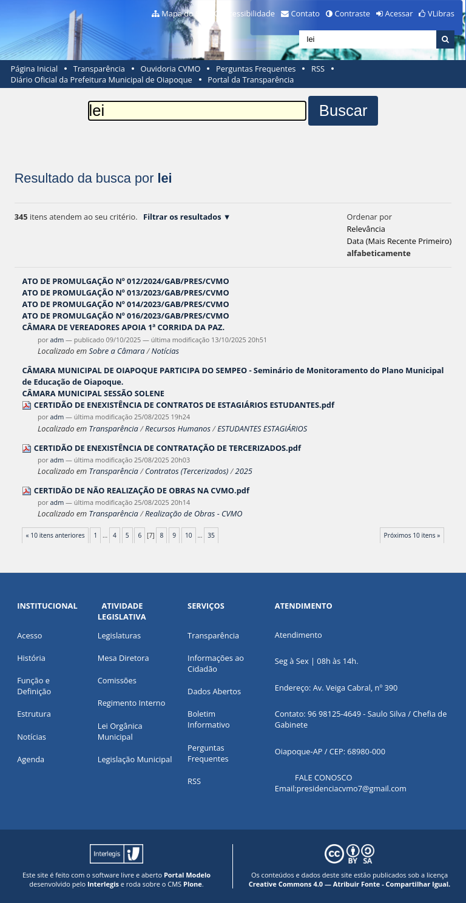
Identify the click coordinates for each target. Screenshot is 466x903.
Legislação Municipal (135, 759)
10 (188, 535)
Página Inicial (34, 68)
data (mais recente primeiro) (398, 240)
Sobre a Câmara (117, 350)
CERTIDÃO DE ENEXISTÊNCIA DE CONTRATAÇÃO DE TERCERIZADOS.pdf (167, 447)
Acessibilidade (249, 13)
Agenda (30, 759)
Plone (192, 883)
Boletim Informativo (208, 719)
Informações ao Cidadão (215, 663)
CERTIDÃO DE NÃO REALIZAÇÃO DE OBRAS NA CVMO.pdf (141, 490)
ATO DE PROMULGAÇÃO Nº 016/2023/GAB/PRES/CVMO (125, 315)
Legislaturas (119, 635)
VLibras (441, 13)
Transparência (99, 68)
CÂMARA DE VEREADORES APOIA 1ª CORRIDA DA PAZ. (123, 327)
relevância (365, 228)
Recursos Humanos (178, 428)
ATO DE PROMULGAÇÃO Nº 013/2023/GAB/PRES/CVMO (125, 292)
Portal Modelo (187, 874)
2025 (243, 470)
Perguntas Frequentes (255, 68)
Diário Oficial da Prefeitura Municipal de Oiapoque (101, 79)
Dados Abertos (214, 691)
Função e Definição (34, 686)
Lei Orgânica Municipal (120, 731)
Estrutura (34, 713)
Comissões (117, 680)
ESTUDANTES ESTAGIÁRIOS (262, 428)
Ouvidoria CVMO (170, 68)
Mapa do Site (185, 13)
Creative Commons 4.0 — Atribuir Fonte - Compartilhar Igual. (350, 883)
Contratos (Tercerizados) (186, 470)
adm (57, 339)
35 (211, 535)
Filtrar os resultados (182, 216)
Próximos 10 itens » (412, 535)
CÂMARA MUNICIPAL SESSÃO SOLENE (93, 393)
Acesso (29, 635)
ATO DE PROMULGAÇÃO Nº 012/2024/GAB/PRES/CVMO (125, 281)
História (31, 657)
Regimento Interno (132, 702)
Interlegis (103, 883)
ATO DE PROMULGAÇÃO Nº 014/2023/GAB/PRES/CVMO (125, 304)
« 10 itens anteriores (55, 535)
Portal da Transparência (251, 79)
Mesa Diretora (123, 657)
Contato (305, 13)
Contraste (352, 13)
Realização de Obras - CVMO (194, 513)
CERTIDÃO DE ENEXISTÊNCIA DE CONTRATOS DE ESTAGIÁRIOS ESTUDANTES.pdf (184, 404)
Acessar (399, 13)
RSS (318, 68)
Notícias (165, 350)
